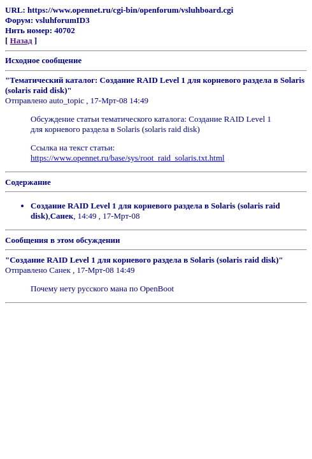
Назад (21, 40)
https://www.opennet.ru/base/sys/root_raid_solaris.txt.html (128, 158)
